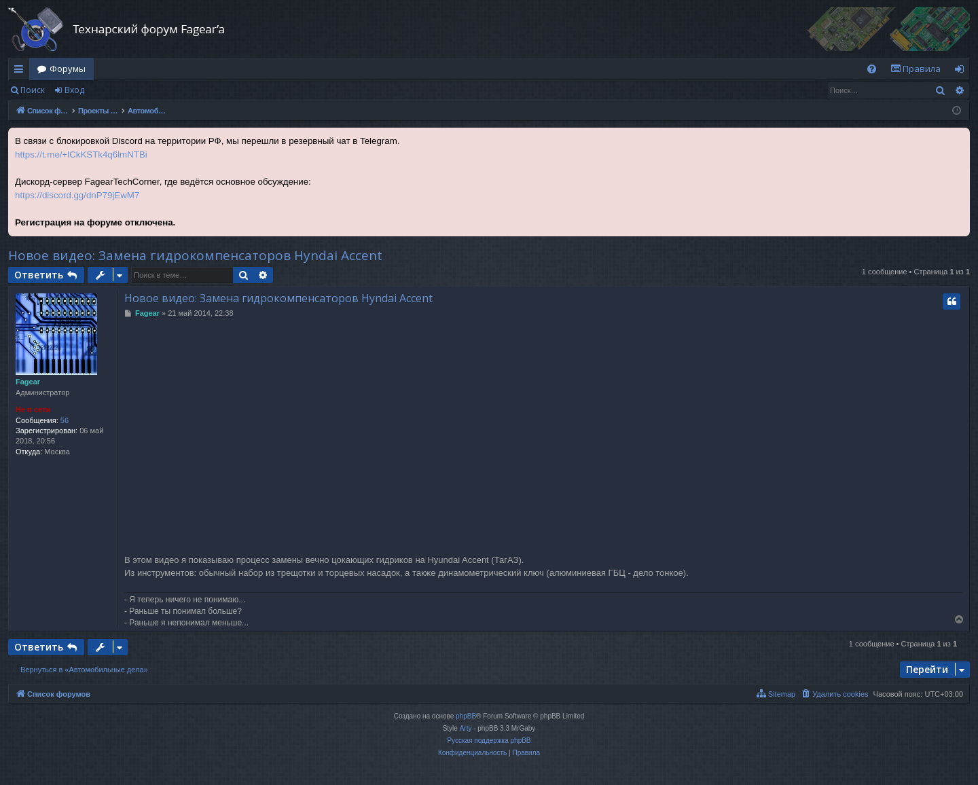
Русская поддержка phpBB (488, 740)
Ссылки (21, 71)
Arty (466, 728)
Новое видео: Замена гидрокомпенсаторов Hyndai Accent (195, 255)
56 (64, 420)
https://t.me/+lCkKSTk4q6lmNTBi (81, 154)
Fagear (28, 382)
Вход (74, 90)
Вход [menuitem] (962, 71)
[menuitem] (871, 69)
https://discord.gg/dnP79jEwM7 (77, 195)
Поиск (32, 90)
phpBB (466, 716)
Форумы (68, 68)
